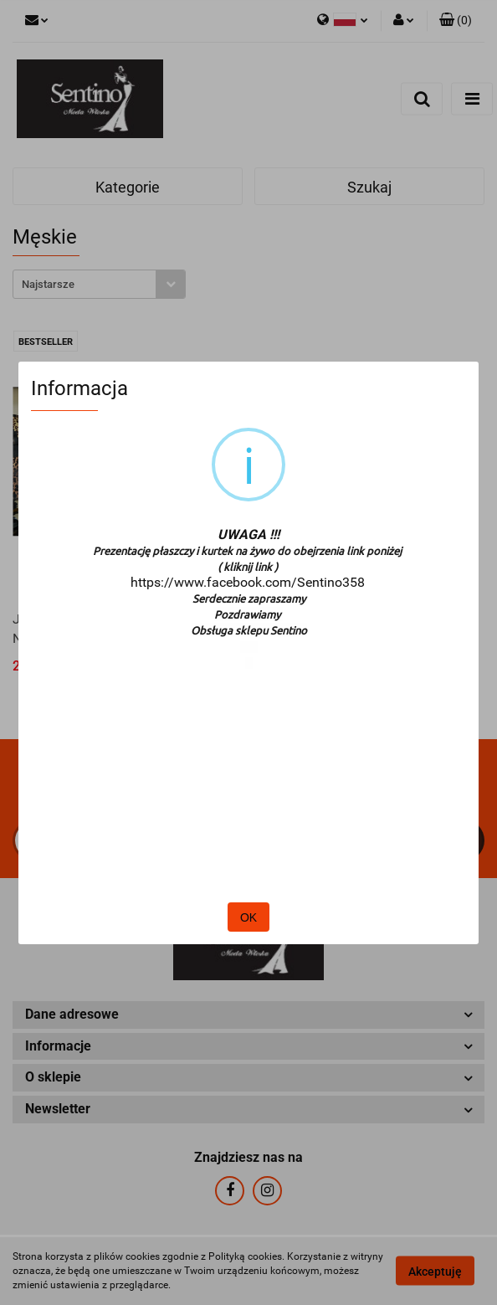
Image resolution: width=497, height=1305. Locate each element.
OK (248, 917)
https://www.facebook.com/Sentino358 (248, 582)
